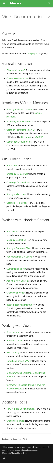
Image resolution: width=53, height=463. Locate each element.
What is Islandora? (16, 70)
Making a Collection (16, 240)
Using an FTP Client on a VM (20, 130)
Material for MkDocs (19, 453)
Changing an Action (16, 292)
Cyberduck (26, 137)
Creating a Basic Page (17, 174)
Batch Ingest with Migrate (19, 304)
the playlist (33, 53)
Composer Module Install (19, 141)
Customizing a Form (16, 268)
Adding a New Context (17, 280)
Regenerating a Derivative (19, 256)
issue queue (32, 450)
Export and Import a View (19, 361)
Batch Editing (13, 352)
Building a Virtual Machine (19, 109)
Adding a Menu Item (16, 194)
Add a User (12, 165)
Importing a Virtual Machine (20, 121)
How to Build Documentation (20, 408)
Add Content (13, 231)
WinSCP (38, 137)
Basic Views (13, 332)
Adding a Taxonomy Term (19, 248)
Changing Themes (15, 420)
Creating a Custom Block (19, 182)
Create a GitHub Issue (17, 78)
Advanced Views (15, 340)
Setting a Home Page (17, 203)
